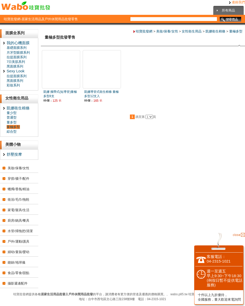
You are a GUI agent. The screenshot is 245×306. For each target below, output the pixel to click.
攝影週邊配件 (18, 283)
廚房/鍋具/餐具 (18, 220)
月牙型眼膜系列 (18, 52)
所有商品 (228, 10)
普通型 (12, 117)
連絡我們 (237, 2)
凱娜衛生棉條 (18, 108)
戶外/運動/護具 (18, 241)
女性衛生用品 (192, 31)
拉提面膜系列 (17, 57)
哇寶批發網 (144, 31)
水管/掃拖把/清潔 (20, 231)
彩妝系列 (13, 85)
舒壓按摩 (14, 154)
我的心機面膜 (18, 43)
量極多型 (13, 127)
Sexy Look (15, 71)
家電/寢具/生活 (18, 210)
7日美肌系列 (16, 62)
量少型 (12, 113)
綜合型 (12, 131)
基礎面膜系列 (17, 48)
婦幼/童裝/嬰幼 (18, 252)
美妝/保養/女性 (18, 168)
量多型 (12, 122)
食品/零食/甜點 (18, 273)
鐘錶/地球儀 (16, 262)
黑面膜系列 (15, 66)
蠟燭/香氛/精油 (18, 189)
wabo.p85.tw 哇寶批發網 (187, 294)
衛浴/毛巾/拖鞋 (18, 199)
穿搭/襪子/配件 (18, 178)
